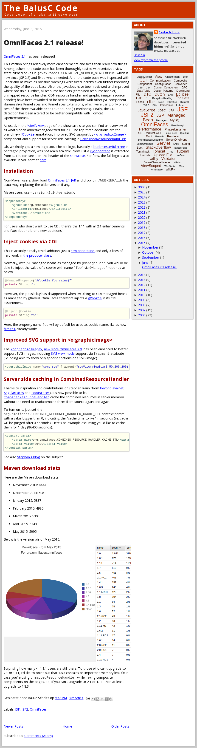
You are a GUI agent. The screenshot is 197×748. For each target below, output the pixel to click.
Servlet (163, 143)
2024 (141, 197)
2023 (141, 202)
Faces (140, 102)
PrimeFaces (171, 133)
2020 (141, 217)
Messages (161, 120)
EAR (170, 95)
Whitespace (157, 169)
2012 (141, 285)
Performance (150, 129)
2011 (141, 290)
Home (67, 726)
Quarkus (184, 133)
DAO (184, 87)
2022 (141, 207)
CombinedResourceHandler (103, 139)
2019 (141, 222)
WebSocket (170, 166)
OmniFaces (38, 709)
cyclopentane (100, 151)
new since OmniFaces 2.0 (63, 349)
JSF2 (25, 709)
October (148, 252)
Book (185, 77)
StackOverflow (158, 147)
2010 (141, 295)
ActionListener (144, 77)
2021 (141, 212)
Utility (154, 159)
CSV (148, 87)
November (150, 247)
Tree (170, 151)
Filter (151, 102)
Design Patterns (163, 90)
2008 (141, 305)
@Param (10, 329)
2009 (141, 300)
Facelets (182, 98)
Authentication (172, 77)
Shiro (176, 144)
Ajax (158, 76)
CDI (143, 80)
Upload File (163, 155)
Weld (182, 166)
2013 (141, 280)
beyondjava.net (112, 388)
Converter (180, 84)
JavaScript (146, 110)
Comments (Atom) (38, 736)
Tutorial (182, 151)
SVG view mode (63, 353)
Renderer (173, 136)
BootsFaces (40, 393)
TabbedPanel (180, 148)
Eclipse (182, 94)
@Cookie (27, 134)
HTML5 (145, 105)
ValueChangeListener (157, 162)
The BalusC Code (41, 8)
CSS (140, 87)
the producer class (37, 255)
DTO (147, 94)
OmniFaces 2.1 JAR (62, 180)
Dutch (160, 94)
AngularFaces (14, 393)
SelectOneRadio (145, 144)
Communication (160, 80)
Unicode (145, 155)
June (145, 262)
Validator (168, 159)
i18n (154, 105)
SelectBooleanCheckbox (150, 140)
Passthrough (177, 125)
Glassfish (172, 102)
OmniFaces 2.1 (15, 56)
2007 (141, 310)
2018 (141, 227)
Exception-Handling (162, 98)
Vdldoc (177, 162)
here (43, 160)
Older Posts (120, 726)
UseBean (180, 155)
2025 (141, 192)
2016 (141, 237)
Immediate (166, 105)
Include (179, 105)
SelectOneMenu (176, 139)
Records (159, 136)
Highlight (184, 102)
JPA (171, 110)
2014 (141, 274)
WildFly (170, 169)
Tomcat (159, 151)
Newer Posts (13, 726)
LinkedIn (139, 55)
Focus (161, 102)
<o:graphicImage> (110, 134)
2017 (141, 232)
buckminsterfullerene (109, 146)
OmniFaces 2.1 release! (44, 42)
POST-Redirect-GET (148, 133)
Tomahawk (142, 151)
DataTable (143, 90)
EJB (139, 98)
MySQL (175, 120)
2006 (141, 315)
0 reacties (76, 698)
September (150, 257)
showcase (77, 155)
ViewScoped (151, 166)
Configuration (163, 84)
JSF (17, 709)
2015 (141, 243)
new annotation (83, 251)
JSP (160, 115)
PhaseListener (175, 129)
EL (147, 98)
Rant (149, 136)
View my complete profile (151, 60)
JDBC (162, 110)
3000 (141, 187)
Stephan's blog (28, 457)
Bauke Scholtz (169, 32)
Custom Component (166, 87)
